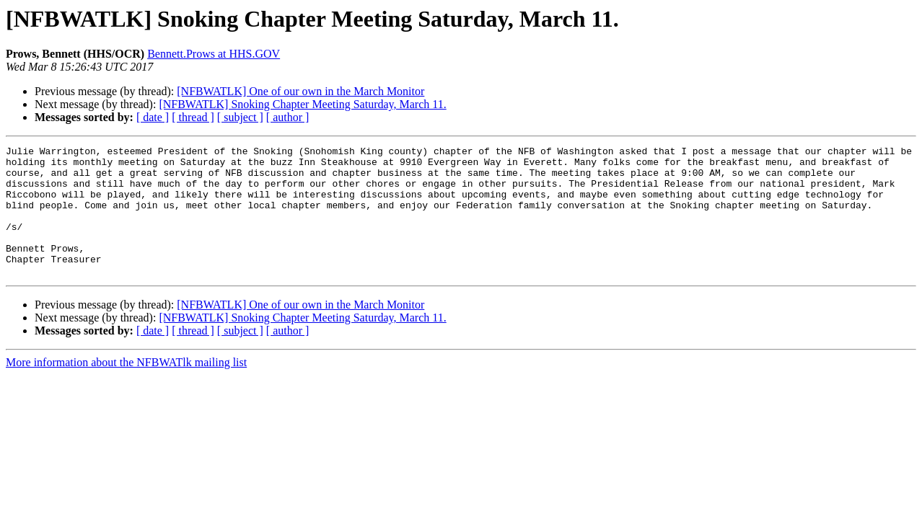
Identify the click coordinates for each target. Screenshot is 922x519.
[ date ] (152, 117)
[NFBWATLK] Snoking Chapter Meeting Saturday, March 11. (302, 104)
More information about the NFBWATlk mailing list (126, 388)
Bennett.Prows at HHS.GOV (213, 54)
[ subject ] (240, 117)
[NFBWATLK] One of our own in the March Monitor (300, 91)
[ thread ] (193, 117)
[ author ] (287, 117)
